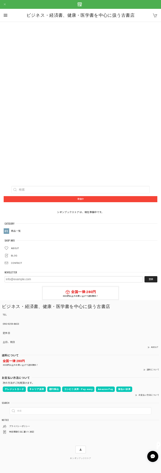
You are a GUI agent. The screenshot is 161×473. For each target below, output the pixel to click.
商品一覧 (16, 231)
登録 (151, 279)
